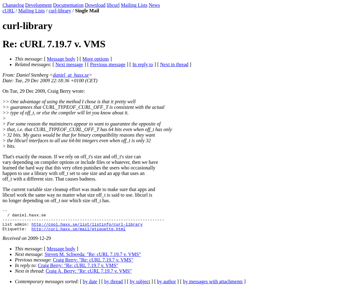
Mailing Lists (134, 5)
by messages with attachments (213, 286)
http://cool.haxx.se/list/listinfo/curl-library (87, 228)
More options (95, 59)
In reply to (142, 64)
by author (166, 286)
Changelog (13, 5)
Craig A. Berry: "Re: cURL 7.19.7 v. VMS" (88, 275)
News (154, 5)
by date (90, 286)
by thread (113, 286)
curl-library (60, 10)
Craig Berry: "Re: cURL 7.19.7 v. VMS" (93, 264)
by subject (140, 286)
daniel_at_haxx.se (71, 75)
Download (95, 5)
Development (38, 5)
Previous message (107, 64)
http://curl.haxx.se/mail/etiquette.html (79, 233)
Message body (61, 59)
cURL (8, 10)
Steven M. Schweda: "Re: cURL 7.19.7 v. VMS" (93, 259)
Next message (69, 64)
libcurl (113, 5)
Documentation (68, 5)
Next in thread (174, 64)
